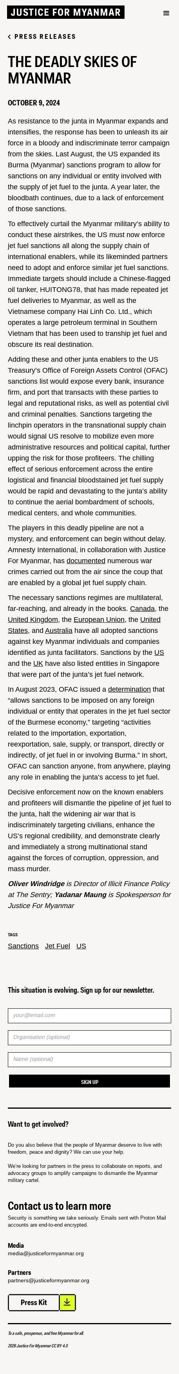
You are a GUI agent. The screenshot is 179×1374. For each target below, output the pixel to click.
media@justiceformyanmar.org (46, 1253)
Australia (58, 630)
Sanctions (23, 946)
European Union (99, 620)
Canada (142, 609)
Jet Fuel (57, 946)
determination (129, 689)
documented (86, 561)
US (159, 652)
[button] (166, 26)
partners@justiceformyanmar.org (48, 1280)
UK (38, 663)
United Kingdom (33, 620)
